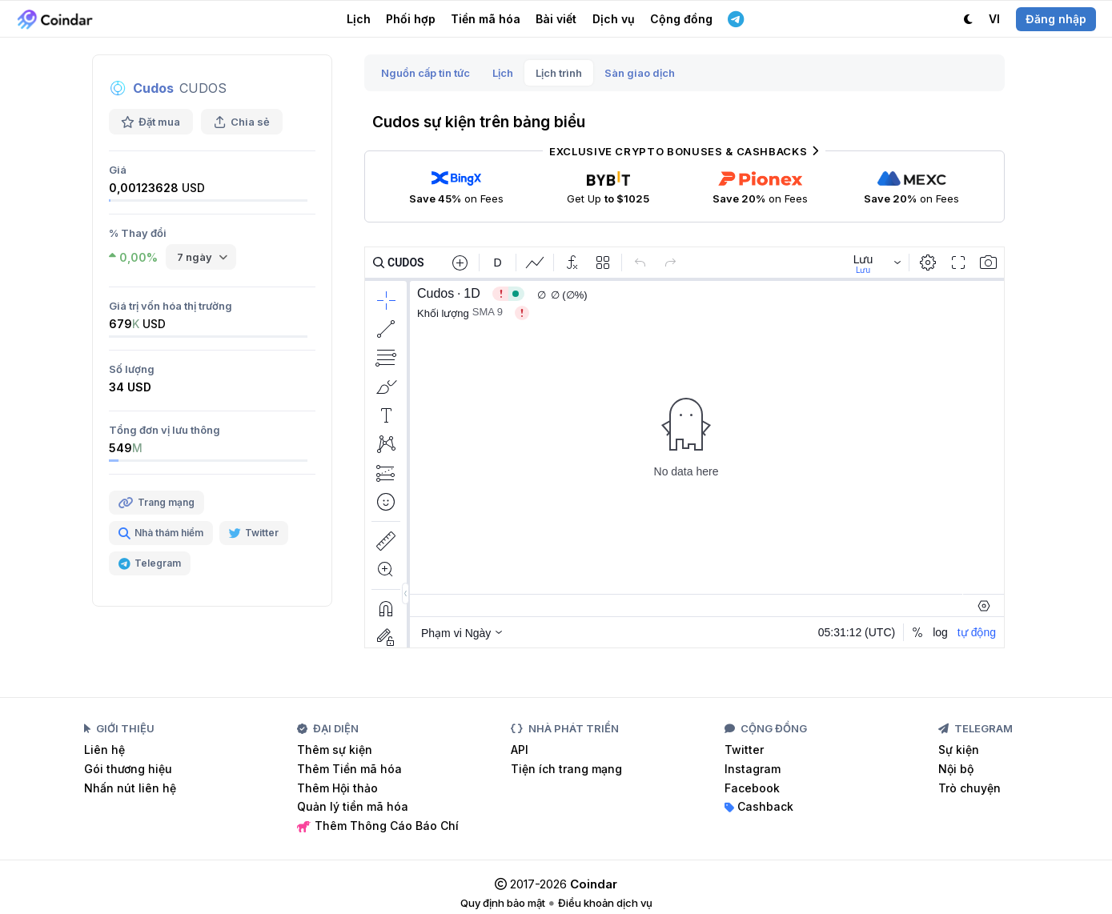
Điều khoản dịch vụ (605, 902)
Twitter (744, 749)
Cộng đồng (681, 19)
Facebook (752, 788)
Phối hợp (411, 19)
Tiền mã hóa (485, 19)
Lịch (359, 19)
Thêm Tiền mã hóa (349, 769)
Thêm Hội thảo (337, 788)
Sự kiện (958, 749)
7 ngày (194, 257)
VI (994, 19)
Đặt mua (151, 121)
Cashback (759, 806)
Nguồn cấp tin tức (425, 72)
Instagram (753, 769)
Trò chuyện (969, 788)
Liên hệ (104, 749)
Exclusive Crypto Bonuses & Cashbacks (684, 151)
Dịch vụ (613, 19)
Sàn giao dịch (639, 72)
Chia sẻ (242, 121)
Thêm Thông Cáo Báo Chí (378, 825)
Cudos (153, 88)
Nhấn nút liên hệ (130, 788)
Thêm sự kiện (334, 749)
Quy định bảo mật (502, 902)
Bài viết (556, 19)
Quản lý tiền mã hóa (352, 806)
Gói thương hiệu (128, 769)
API (519, 749)
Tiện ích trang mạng (566, 769)
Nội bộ (956, 769)
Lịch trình (559, 72)
